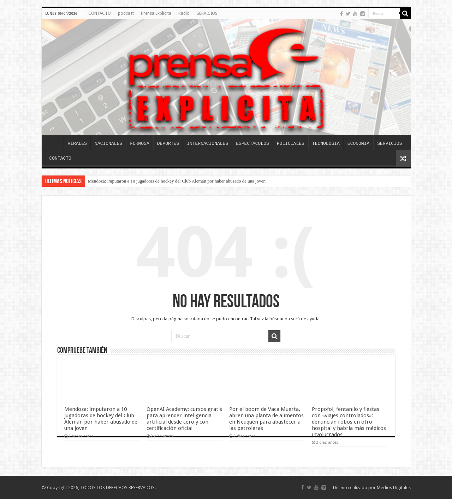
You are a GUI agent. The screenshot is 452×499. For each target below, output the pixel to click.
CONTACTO (99, 13)
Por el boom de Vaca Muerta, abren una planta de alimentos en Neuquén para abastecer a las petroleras (266, 418)
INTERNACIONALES (207, 143)
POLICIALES (290, 143)
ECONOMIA (358, 143)
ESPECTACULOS (252, 143)
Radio (184, 13)
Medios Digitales (394, 487)
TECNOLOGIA (326, 143)
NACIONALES (108, 143)
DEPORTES (168, 143)
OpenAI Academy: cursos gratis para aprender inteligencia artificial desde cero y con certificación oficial (184, 418)
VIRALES (77, 143)
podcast (126, 13)
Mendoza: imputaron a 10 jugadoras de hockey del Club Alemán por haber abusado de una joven (177, 181)
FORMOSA (139, 143)
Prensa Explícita (156, 13)
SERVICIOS (207, 13)
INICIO (54, 142)
